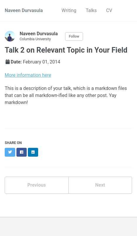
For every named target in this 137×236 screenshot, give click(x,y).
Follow (74, 36)
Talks (91, 10)
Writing (69, 10)
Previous (36, 185)
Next (100, 185)
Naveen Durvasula (24, 10)
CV (109, 10)
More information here (28, 75)
